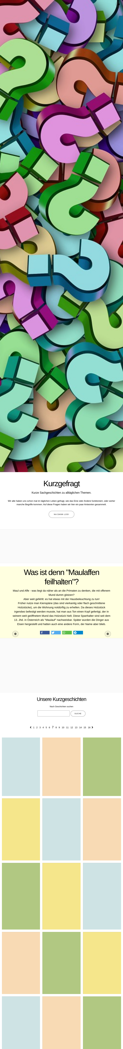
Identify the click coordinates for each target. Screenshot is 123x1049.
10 (63, 727)
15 (85, 727)
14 (80, 727)
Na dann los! (61, 514)
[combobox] (53, 713)
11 (67, 727)
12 (72, 727)
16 (89, 727)
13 (76, 727)
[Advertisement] (61, 546)
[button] (45, 632)
